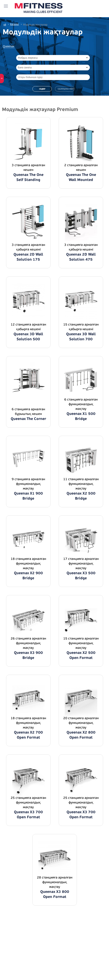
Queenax (8, 46)
